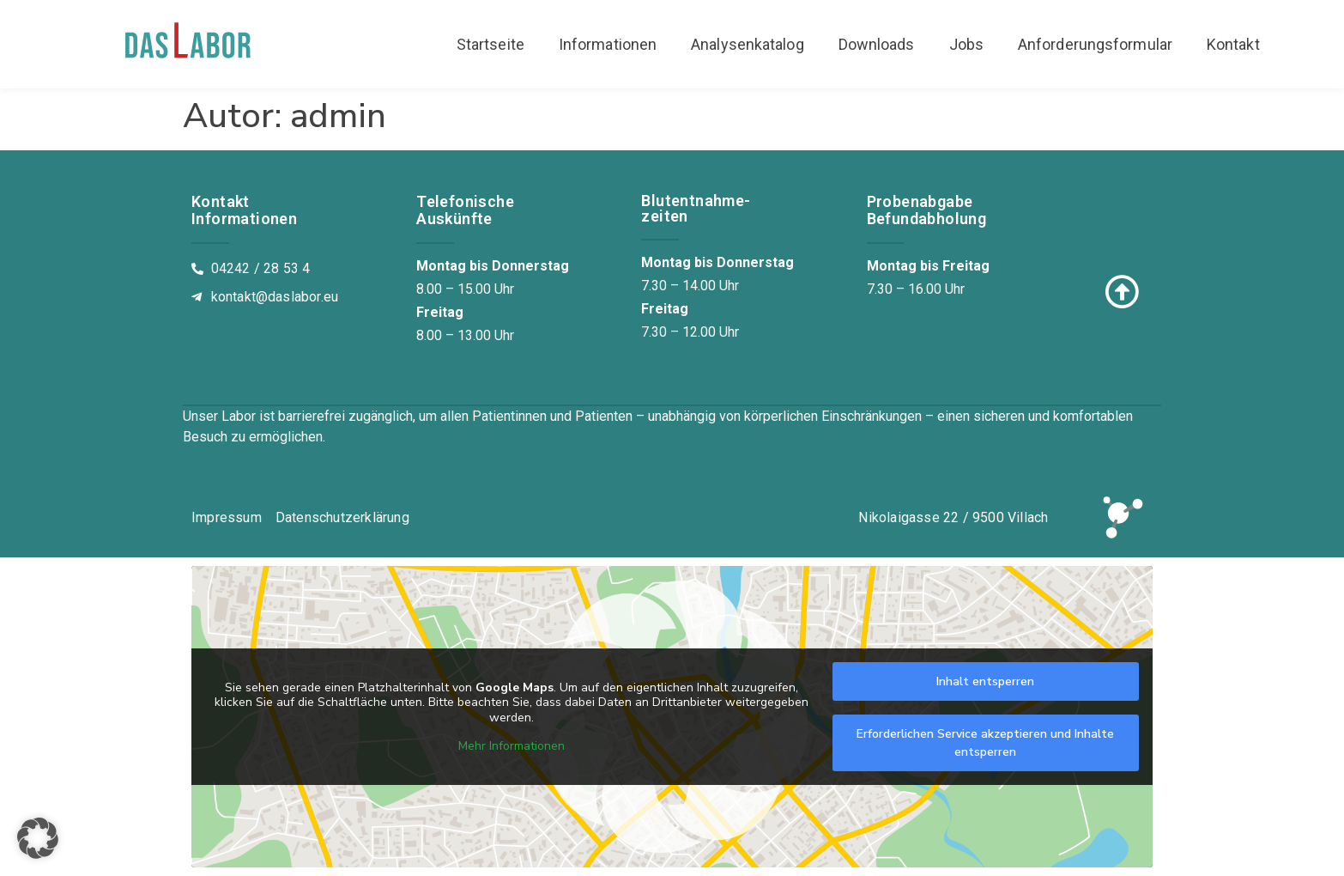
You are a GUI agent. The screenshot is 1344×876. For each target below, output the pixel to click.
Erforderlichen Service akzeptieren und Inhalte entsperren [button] (985, 743)
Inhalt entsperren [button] (985, 681)
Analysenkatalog (747, 44)
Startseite (490, 44)
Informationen (608, 44)
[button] (38, 838)
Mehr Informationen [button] (511, 746)
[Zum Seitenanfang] (1122, 292)
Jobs (966, 44)
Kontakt (1233, 44)
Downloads (876, 44)
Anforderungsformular (1095, 44)
